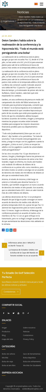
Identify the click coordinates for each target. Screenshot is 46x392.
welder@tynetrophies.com (32, 389)
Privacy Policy (28, 339)
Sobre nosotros (29, 327)
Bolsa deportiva (29, 357)
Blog (4, 335)
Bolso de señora (8, 354)
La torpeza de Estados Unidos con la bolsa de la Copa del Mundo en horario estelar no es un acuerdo (23, 252)
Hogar (4, 21)
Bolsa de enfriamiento (32, 361)
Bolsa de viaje (7, 361)
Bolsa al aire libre (8, 365)
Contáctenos (11, 291)
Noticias (11, 21)
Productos (6, 331)
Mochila (5, 357)
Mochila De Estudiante (32, 365)
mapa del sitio (7, 339)
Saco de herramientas (31, 354)
